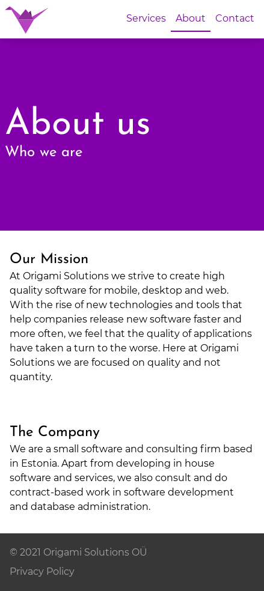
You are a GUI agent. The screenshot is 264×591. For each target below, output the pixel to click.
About (191, 18)
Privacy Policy (42, 571)
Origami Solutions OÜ (95, 552)
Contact (234, 18)
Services (146, 18)
